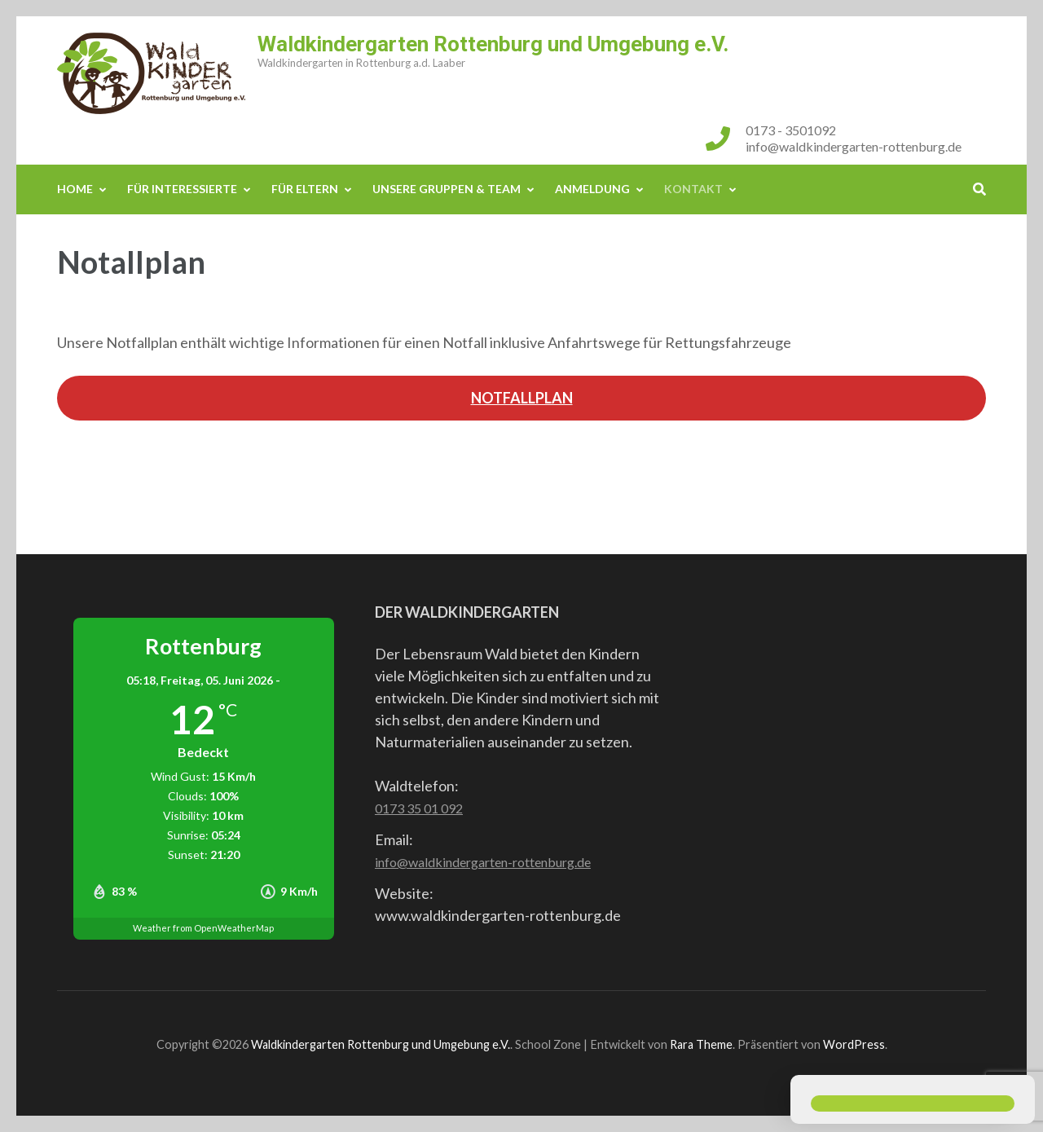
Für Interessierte (182, 189)
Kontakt (693, 189)
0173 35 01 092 (419, 808)
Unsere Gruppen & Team (446, 189)
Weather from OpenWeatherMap (203, 928)
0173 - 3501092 (791, 130)
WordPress (854, 1044)
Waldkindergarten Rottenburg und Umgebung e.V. (492, 44)
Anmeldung (592, 189)
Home (75, 189)
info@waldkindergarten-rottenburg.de (854, 146)
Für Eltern (304, 189)
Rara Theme (701, 1044)
